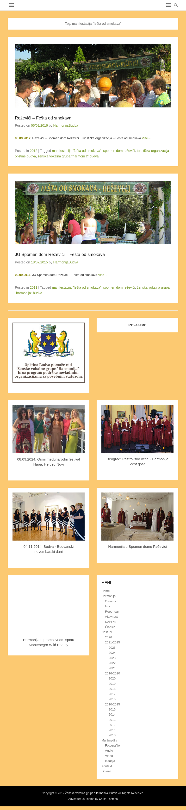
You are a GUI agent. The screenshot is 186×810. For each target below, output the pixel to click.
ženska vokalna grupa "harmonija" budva (68, 156)
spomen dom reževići (119, 151)
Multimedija (109, 740)
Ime (107, 606)
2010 (112, 735)
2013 (112, 720)
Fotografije (112, 745)
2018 (112, 689)
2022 (112, 663)
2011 (33, 287)
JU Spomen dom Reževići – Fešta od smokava (60, 254)
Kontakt (106, 766)
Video (109, 756)
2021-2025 (112, 642)
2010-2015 (112, 704)
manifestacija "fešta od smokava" (76, 151)
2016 (112, 699)
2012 (33, 151)
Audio (109, 750)
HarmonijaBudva (65, 125)
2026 (108, 637)
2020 (112, 678)
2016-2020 (112, 673)
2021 (112, 668)
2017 (112, 694)
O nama (110, 601)
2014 (112, 714)
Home (105, 591)
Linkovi (106, 771)
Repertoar (112, 611)
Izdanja (110, 761)
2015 (112, 709)
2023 (112, 658)
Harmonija (108, 596)
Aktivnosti (111, 616)
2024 (112, 652)
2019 (112, 683)
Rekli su (110, 622)
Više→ (146, 138)
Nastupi (106, 632)
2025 (112, 647)
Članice (110, 627)
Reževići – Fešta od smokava (43, 118)
